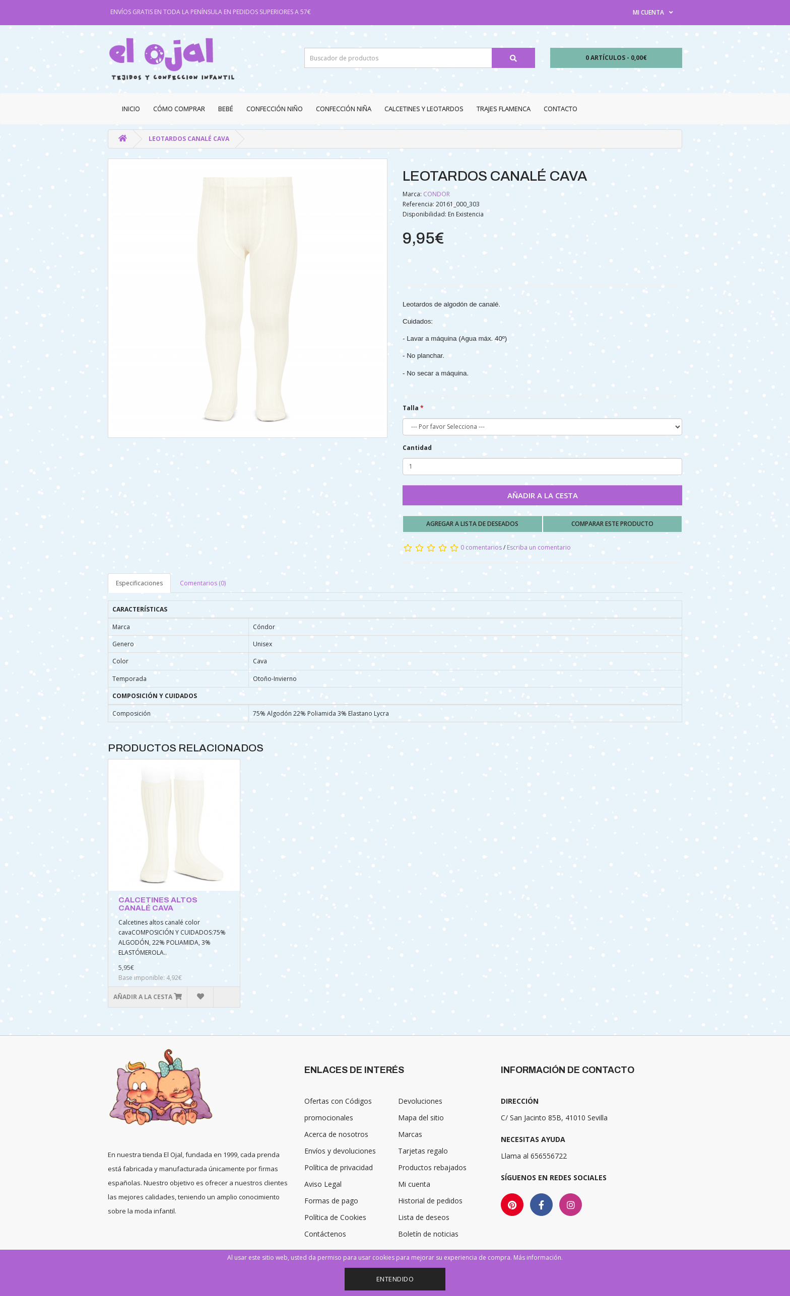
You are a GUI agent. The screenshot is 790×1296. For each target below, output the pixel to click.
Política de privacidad (338, 1167)
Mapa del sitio (421, 1117)
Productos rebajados (432, 1167)
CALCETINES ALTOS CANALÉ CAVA (158, 904)
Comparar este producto (612, 523)
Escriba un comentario (539, 547)
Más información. (538, 1257)
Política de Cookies (335, 1217)
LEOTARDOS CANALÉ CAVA (189, 138)
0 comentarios (481, 547)
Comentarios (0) (203, 583)
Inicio (131, 108)
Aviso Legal (323, 1184)
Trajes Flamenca (504, 108)
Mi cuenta (414, 1184)
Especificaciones (139, 583)
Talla (411, 408)
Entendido (395, 1278)
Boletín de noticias (428, 1234)
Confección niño (274, 108)
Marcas (410, 1134)
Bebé (225, 108)
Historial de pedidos (430, 1200)
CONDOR (436, 194)
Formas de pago (331, 1200)
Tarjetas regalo (423, 1151)
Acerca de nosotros (336, 1134)
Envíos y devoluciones (340, 1151)
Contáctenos (325, 1234)
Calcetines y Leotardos (424, 108)
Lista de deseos (423, 1217)
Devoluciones (420, 1101)
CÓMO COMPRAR (179, 108)
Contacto (560, 108)
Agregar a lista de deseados (472, 523)
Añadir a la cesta (542, 495)
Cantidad (417, 447)
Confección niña (343, 108)
